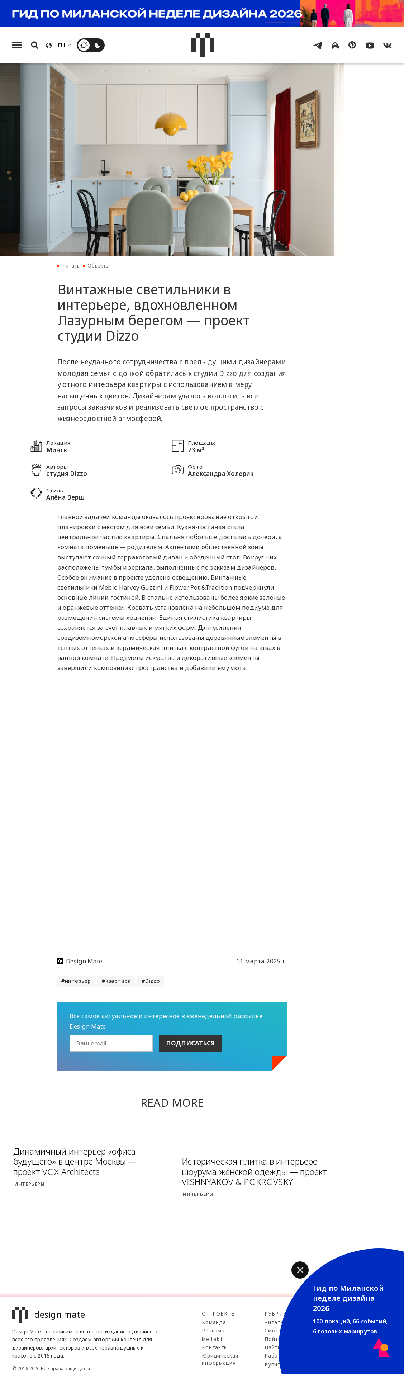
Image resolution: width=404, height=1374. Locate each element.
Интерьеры (29, 1184)
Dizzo (152, 980)
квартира (118, 980)
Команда (214, 1322)
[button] (300, 1270)
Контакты (215, 1347)
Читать (71, 265)
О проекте (218, 1313)
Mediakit (212, 1339)
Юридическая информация (220, 1359)
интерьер (78, 980)
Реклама (213, 1330)
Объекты (98, 265)
